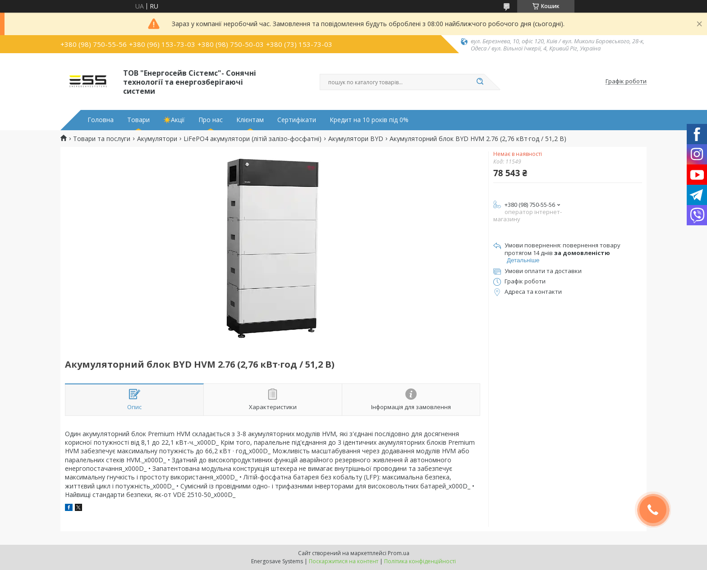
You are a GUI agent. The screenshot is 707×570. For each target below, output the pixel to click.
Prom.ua (398, 553)
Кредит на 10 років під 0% (369, 120)
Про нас (210, 120)
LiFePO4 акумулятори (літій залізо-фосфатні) (252, 139)
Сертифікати (296, 120)
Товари (138, 120)
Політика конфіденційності (420, 561)
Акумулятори (157, 139)
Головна (100, 120)
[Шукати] (480, 82)
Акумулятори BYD (355, 139)
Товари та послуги (101, 139)
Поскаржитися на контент (343, 561)
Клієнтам (250, 120)
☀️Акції (174, 120)
